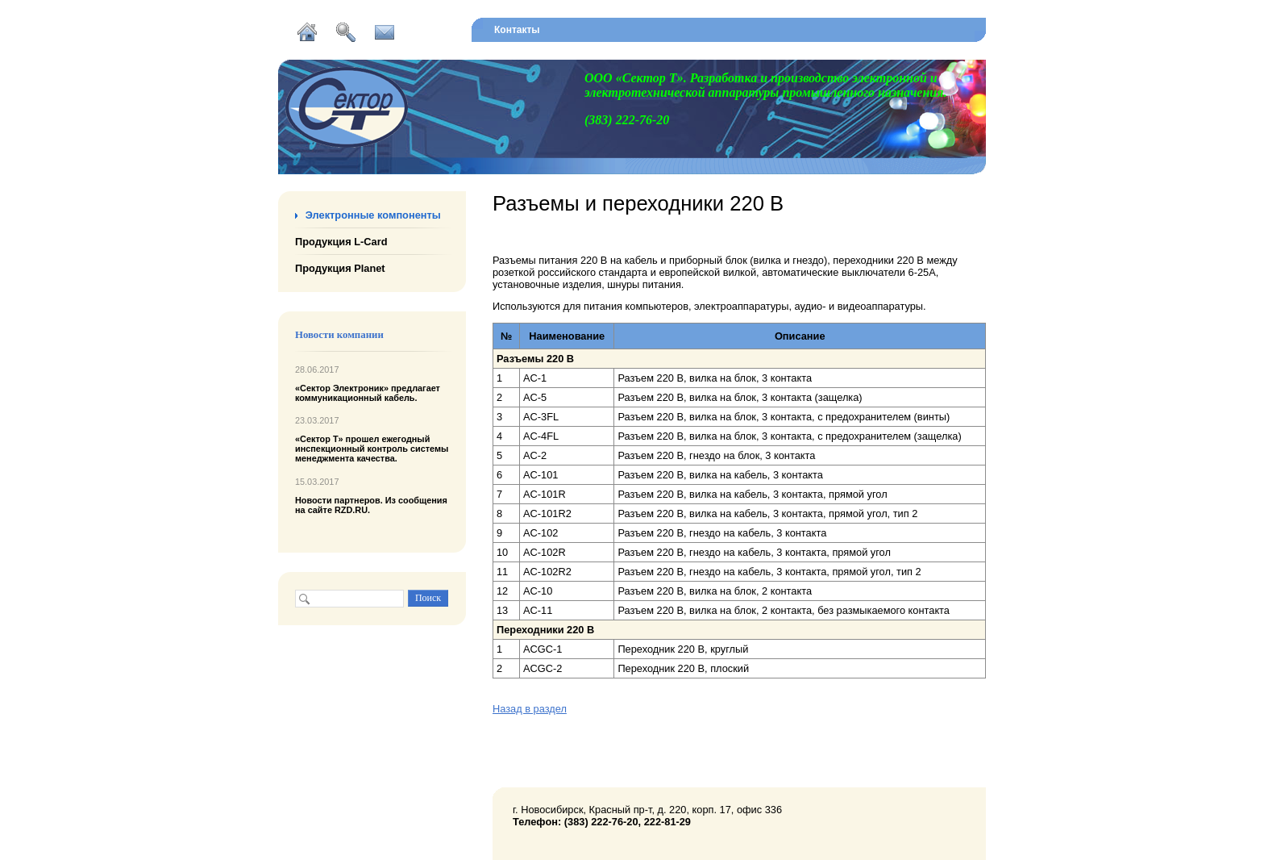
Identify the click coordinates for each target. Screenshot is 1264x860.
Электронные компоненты (373, 215)
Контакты (517, 29)
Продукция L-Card (341, 242)
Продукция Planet (340, 268)
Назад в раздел (530, 709)
